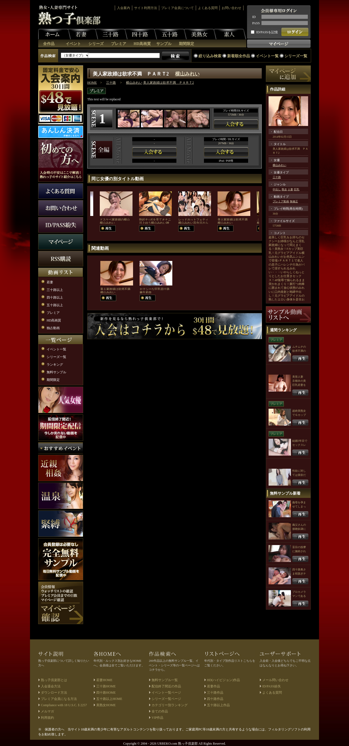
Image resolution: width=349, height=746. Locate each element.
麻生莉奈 (146, 292)
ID (254, 17)
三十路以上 (55, 290)
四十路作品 (215, 699)
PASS (256, 23)
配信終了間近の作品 (166, 686)
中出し (277, 189)
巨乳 (296, 189)
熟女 (284, 189)
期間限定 (186, 44)
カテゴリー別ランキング (170, 705)
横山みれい (187, 74)
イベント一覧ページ (166, 692)
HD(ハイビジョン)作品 (223, 680)
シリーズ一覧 (295, 56)
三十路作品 (215, 692)
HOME (92, 83)
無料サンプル (56, 372)
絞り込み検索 (209, 56)
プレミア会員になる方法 (59, 699)
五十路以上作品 (218, 705)
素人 (229, 34)
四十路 (140, 34)
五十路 (170, 34)
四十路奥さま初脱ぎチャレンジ (299, 573)
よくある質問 (208, 8)
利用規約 (47, 718)
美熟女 (200, 34)
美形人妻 (297, 376)
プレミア (118, 44)
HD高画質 (142, 44)
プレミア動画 (281, 201)
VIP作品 (157, 718)
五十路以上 (55, 305)
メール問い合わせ (275, 680)
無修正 (294, 201)
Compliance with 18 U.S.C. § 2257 (64, 705)
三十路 (111, 34)
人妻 (290, 189)
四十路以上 (55, 297)
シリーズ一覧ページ (166, 699)
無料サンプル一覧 (165, 680)
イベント (73, 44)
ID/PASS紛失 (271, 686)
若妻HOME (104, 680)
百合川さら (200, 222)
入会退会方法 (51, 686)
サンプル (164, 44)
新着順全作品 (238, 56)
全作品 (49, 44)
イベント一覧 (267, 56)
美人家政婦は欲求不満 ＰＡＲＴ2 (168, 83)
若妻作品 (213, 686)
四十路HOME (106, 692)
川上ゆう (145, 222)
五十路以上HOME (109, 699)
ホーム (54, 34)
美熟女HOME (106, 705)
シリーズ (96, 44)
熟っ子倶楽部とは (54, 680)
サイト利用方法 (145, 8)
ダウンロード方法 (54, 692)
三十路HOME (106, 686)
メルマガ (47, 711)
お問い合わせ (231, 8)
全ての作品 (160, 711)
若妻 (81, 34)
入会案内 (123, 8)
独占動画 (53, 328)
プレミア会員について (177, 8)
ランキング (55, 364)
